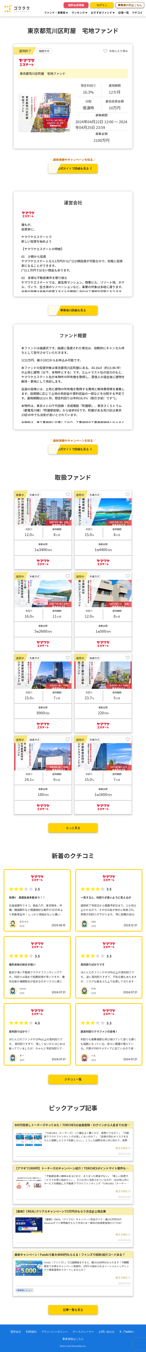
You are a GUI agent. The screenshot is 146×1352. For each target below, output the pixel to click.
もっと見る (73, 828)
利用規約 (31, 1331)
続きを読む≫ (123, 1148)
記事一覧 (123, 12)
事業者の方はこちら (130, 5)
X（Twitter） (127, 1331)
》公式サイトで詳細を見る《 (73, 168)
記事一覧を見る (73, 1310)
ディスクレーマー (83, 1331)
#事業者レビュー (24, 1290)
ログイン (101, 5)
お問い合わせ (107, 1331)
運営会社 (15, 1331)
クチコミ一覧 (73, 1079)
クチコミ (137, 12)
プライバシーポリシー (54, 1331)
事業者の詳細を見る (73, 310)
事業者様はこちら (73, 1338)
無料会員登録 (75, 5)
